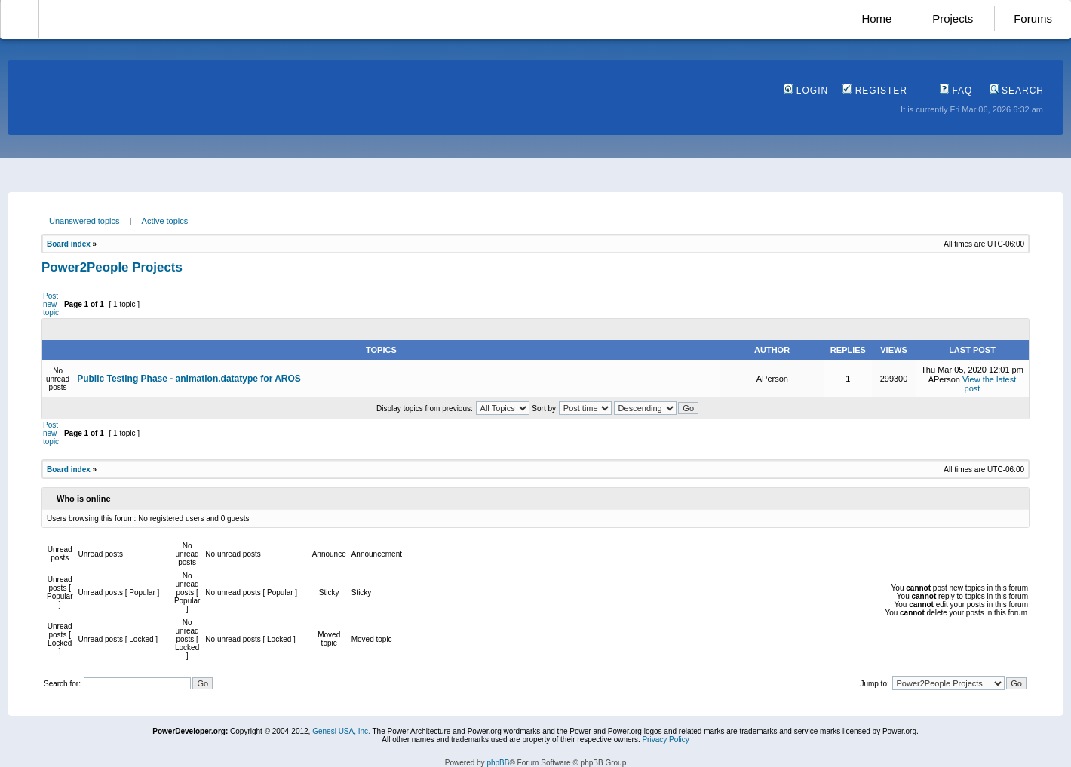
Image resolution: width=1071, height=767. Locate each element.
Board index (69, 244)
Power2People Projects (112, 267)
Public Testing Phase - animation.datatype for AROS (189, 378)
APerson (772, 378)
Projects (952, 18)
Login (806, 90)
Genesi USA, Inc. (341, 731)
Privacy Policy (665, 739)
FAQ (956, 90)
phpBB (497, 763)
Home (876, 18)
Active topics (165, 220)
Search (1017, 90)
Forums (1033, 18)
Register (874, 90)
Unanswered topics (84, 220)
